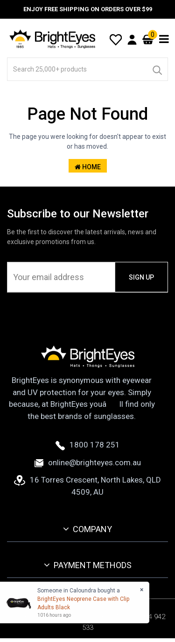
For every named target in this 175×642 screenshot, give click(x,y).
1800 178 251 (88, 444)
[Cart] (148, 39)
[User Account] (132, 39)
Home (88, 167)
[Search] (157, 69)
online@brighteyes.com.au (88, 462)
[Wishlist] (116, 39)
